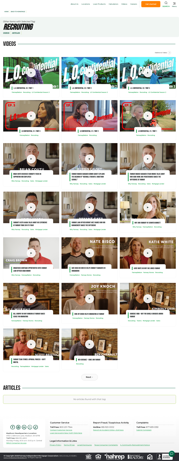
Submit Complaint (143, 430)
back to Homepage (18, 11)
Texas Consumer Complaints (106, 445)
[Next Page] (169, 52)
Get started (150, 4)
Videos (124, 4)
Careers (133, 4)
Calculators (113, 4)
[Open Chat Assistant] (172, 454)
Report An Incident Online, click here (108, 430)
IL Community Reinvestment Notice (135, 445)
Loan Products (99, 4)
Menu (174, 6)
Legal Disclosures (84, 445)
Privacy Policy (55, 445)
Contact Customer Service (61, 430)
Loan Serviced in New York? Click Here (66, 433)
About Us (74, 4)
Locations (85, 4)
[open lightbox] (31, 73)
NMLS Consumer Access (16, 443)
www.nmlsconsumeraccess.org (15, 458)
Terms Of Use (69, 445)
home (6, 11)
